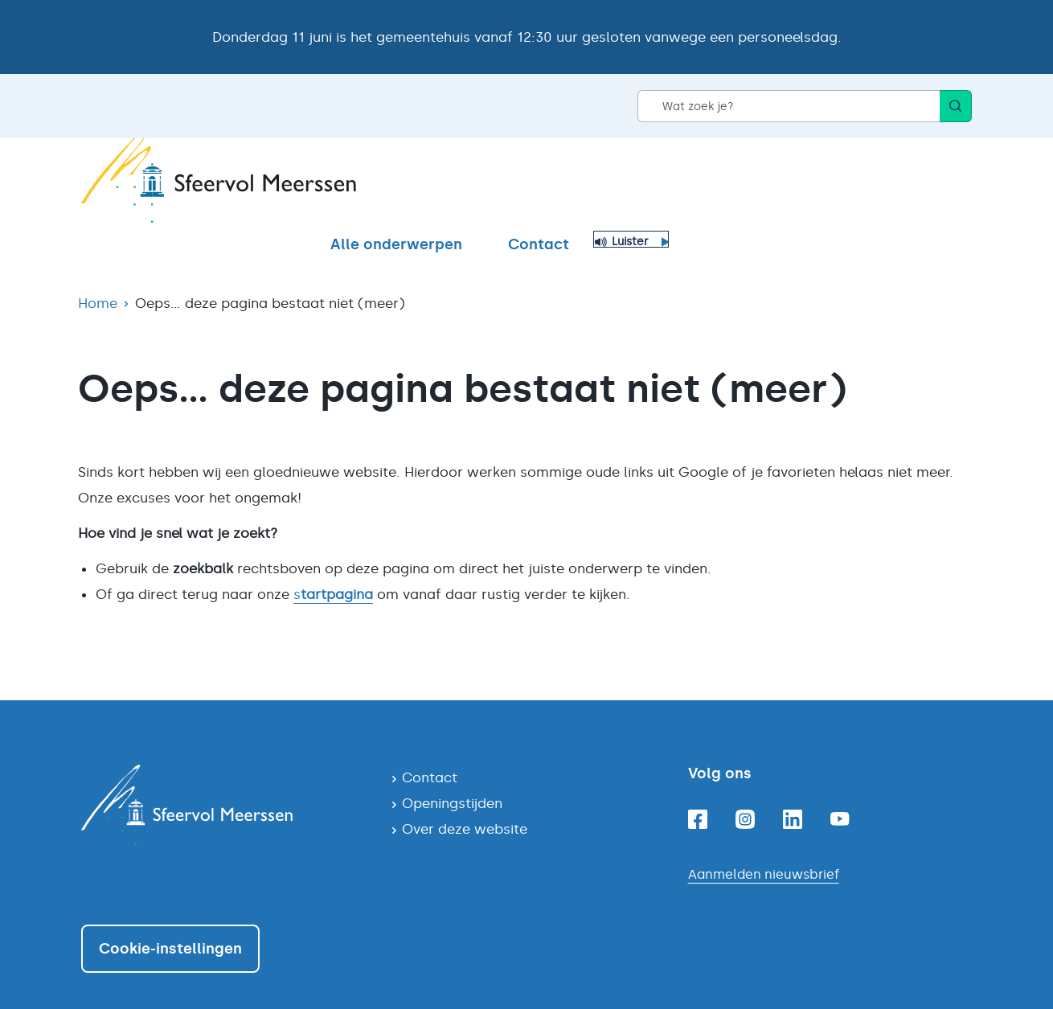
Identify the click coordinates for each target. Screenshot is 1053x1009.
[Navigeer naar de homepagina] (223, 776)
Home (97, 275)
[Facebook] (697, 791)
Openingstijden (452, 775)
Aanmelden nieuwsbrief (763, 846)
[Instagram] (745, 791)
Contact (841, 184)
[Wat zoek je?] (788, 106)
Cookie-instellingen (170, 920)
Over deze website (464, 801)
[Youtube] (840, 791)
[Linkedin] (792, 791)
